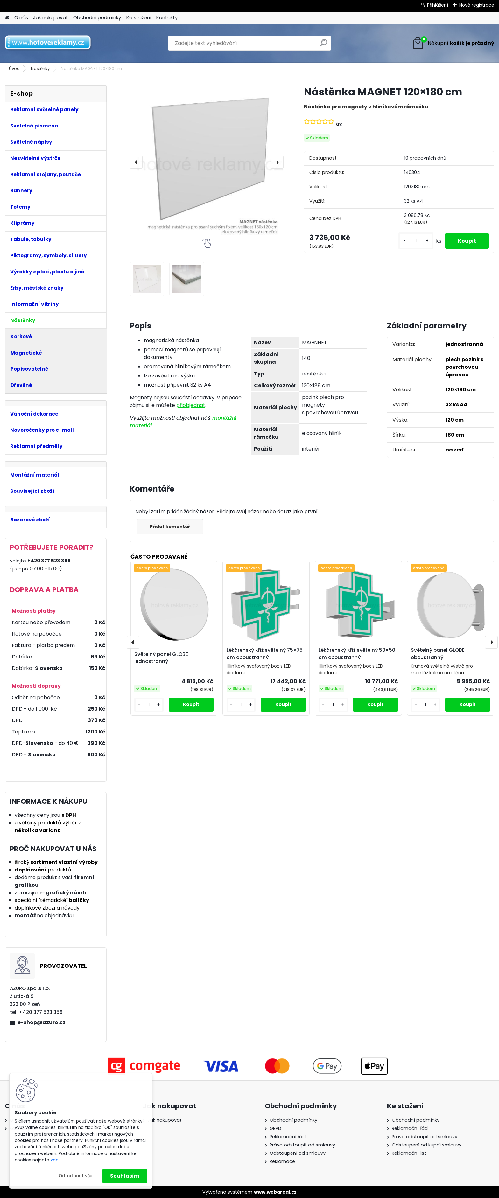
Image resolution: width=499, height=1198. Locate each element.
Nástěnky (40, 68)
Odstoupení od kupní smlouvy (426, 1145)
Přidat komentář (170, 526)
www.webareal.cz (275, 1192)
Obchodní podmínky (97, 17)
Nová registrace (476, 5)
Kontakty (167, 17)
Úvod (14, 68)
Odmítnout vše (75, 1176)
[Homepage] (7, 18)
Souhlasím (124, 1176)
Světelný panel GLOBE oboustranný (438, 654)
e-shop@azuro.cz (42, 1022)
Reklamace (282, 1161)
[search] (323, 45)
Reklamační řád (288, 1136)
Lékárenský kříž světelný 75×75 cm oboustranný (265, 654)
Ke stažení (138, 17)
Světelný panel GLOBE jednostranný (161, 658)
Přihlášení (437, 5)
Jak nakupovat (50, 17)
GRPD (275, 1128)
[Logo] (48, 43)
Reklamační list (409, 1153)
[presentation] (136, 162)
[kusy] (416, 240)
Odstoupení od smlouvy (298, 1153)
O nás (21, 17)
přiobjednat (190, 405)
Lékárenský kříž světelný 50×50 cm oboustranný (357, 654)
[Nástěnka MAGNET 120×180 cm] (207, 162)
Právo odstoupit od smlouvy (302, 1145)
